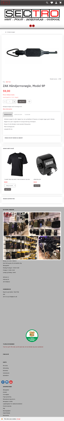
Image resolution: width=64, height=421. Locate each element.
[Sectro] (32, 15)
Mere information (7, 109)
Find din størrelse (7, 406)
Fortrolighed (6, 394)
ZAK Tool (8, 82)
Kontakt (5, 392)
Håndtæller (37, 179)
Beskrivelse (8, 114)
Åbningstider (6, 390)
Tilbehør (27, 114)
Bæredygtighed (6, 410)
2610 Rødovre (6, 281)
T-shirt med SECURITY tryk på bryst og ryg (17, 179)
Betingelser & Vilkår (8, 401)
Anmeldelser (18, 114)
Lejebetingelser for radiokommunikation (12, 403)
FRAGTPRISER (6, 413)
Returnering (6, 415)
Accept (18, 419)
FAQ (4, 408)
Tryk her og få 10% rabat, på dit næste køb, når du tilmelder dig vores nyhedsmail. (23, 347)
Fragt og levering (7, 396)
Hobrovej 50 (6, 279)
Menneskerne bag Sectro (9, 399)
